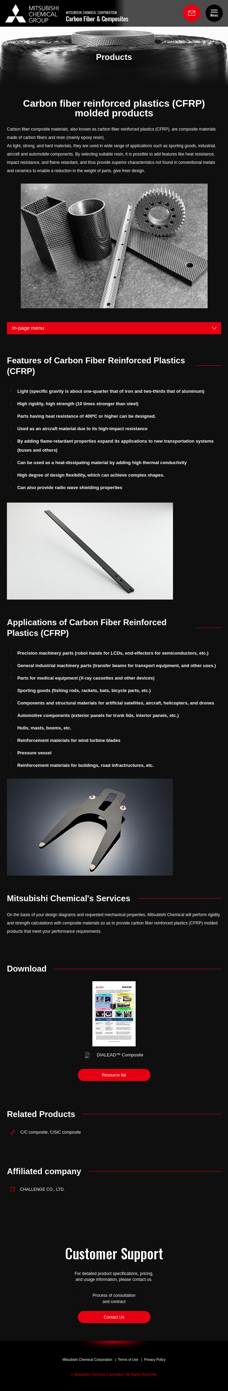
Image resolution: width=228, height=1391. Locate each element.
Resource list (114, 1075)
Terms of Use (128, 1360)
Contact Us (114, 1317)
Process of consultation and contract (113, 1298)
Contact (191, 13)
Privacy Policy (154, 1360)
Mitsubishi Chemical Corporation (87, 1360)
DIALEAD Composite (120, 1054)
